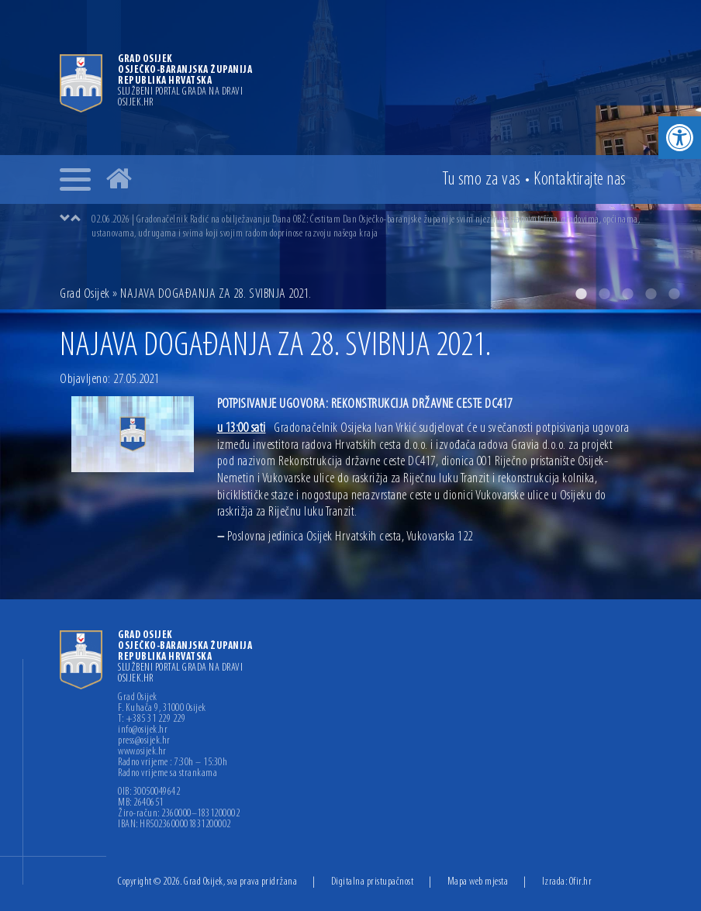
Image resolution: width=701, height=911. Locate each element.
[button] (679, 137)
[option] (366, 226)
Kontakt (580, 180)
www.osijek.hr (142, 752)
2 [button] (604, 294)
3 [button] (627, 294)
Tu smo (481, 180)
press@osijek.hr (144, 741)
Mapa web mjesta (478, 882)
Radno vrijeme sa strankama (167, 773)
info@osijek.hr (142, 730)
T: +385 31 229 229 (151, 719)
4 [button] (650, 294)
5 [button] (674, 294)
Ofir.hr (580, 882)
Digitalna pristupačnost (372, 882)
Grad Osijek (85, 294)
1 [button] (581, 294)
